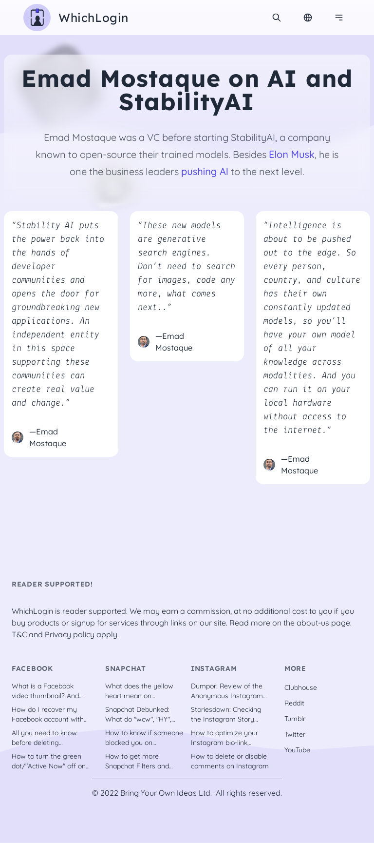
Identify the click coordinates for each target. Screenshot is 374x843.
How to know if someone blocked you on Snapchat (144, 737)
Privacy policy (69, 634)
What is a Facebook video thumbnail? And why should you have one (45, 691)
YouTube (297, 749)
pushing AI (204, 171)
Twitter (294, 734)
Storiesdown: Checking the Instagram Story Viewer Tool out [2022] (226, 714)
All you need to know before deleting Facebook (44, 737)
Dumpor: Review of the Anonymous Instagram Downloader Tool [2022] (228, 691)
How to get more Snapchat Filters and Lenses (137, 761)
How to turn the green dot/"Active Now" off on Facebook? (49, 761)
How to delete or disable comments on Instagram (230, 761)
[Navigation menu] (339, 17)
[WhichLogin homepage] (76, 17)
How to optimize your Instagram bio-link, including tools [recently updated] (228, 737)
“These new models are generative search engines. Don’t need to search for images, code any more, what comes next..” (186, 267)
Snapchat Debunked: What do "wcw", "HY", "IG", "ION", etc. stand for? (138, 714)
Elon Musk (292, 154)
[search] (276, 17)
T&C (19, 634)
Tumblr (294, 718)
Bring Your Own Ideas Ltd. (166, 793)
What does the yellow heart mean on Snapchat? (139, 691)
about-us (313, 622)
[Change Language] (307, 17)
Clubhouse (300, 687)
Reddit (294, 703)
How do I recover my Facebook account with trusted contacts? (48, 714)
